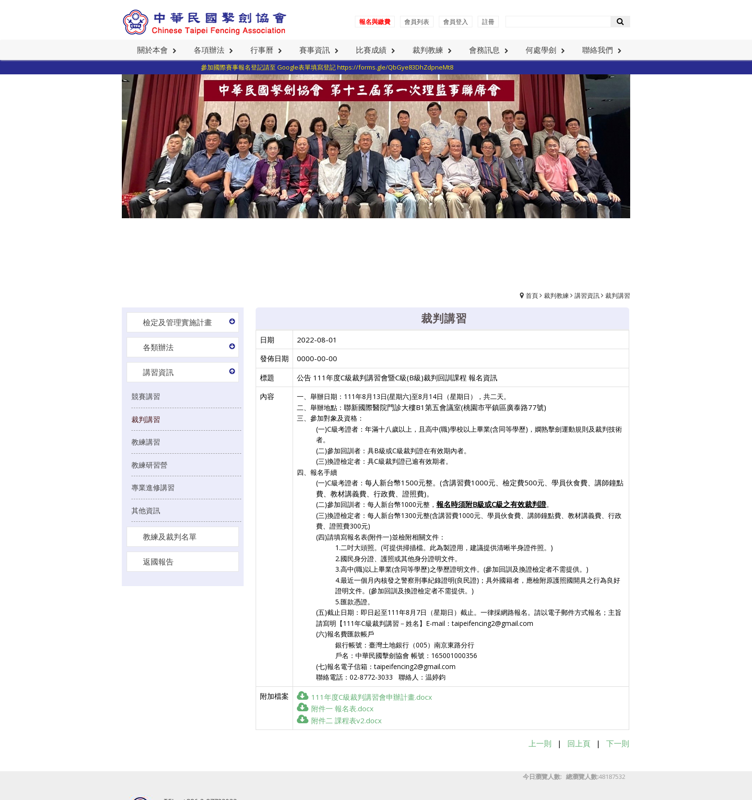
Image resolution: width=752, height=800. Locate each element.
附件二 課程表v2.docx (339, 720)
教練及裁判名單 (170, 536)
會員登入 (455, 21)
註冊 (488, 21)
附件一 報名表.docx (335, 708)
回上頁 (578, 743)
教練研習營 (149, 465)
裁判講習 (617, 295)
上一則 (540, 743)
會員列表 (416, 21)
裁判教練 (556, 295)
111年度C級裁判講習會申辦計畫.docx (364, 697)
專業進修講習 (153, 487)
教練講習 (145, 442)
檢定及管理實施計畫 (177, 322)
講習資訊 (587, 295)
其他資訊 (145, 510)
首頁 (532, 295)
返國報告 (158, 561)
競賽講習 (145, 396)
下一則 (617, 743)
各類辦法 (158, 347)
